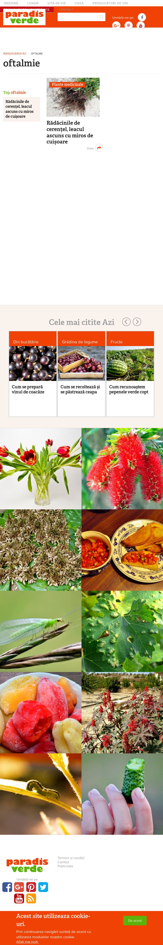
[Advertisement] (81, 39)
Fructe (117, 342)
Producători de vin (110, 3)
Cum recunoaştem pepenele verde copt (128, 389)
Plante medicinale (67, 84)
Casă (79, 3)
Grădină (11, 3)
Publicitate (65, 866)
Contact (63, 862)
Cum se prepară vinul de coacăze (28, 389)
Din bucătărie (26, 342)
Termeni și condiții (71, 858)
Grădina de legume (80, 342)
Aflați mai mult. (27, 942)
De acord (135, 921)
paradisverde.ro (14, 53)
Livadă (33, 3)
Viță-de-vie (56, 3)
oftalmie (37, 53)
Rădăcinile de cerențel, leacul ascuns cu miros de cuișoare (70, 132)
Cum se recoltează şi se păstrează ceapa (80, 389)
